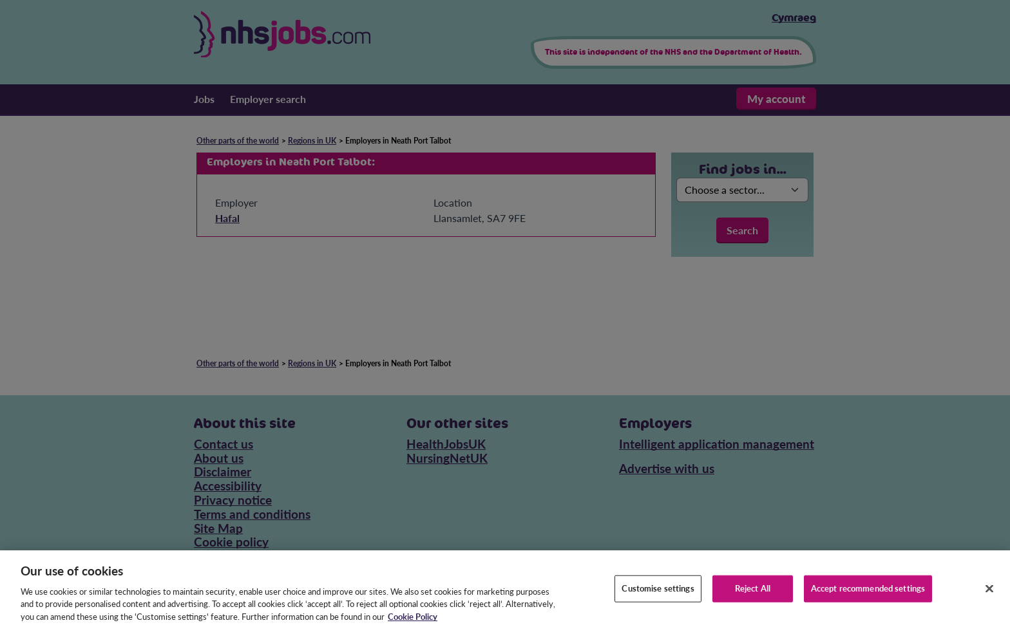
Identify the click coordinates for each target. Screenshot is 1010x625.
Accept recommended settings (868, 595)
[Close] (989, 596)
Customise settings (658, 595)
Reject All (752, 595)
